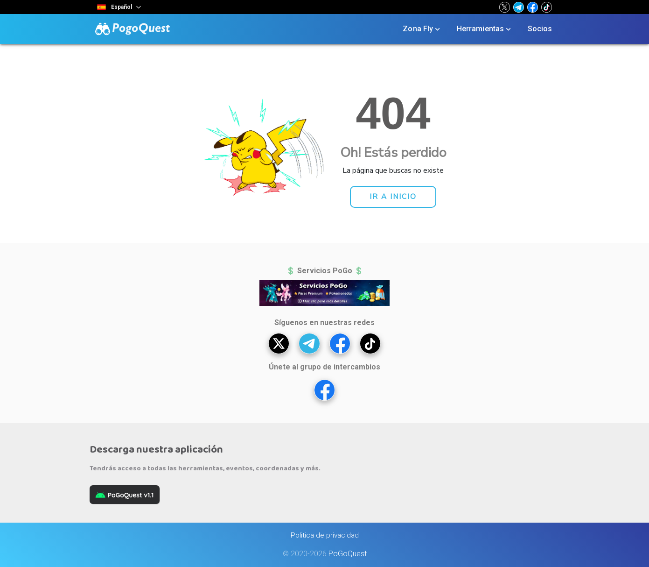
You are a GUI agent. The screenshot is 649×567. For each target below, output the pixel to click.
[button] (504, 7)
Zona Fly (422, 29)
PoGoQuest (347, 553)
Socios (540, 28)
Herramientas (485, 29)
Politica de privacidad (325, 535)
